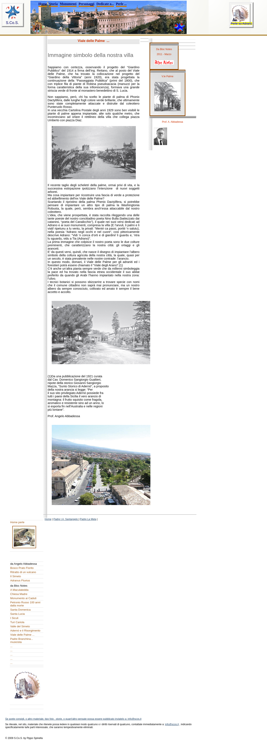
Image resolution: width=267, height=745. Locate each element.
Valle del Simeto (20, 626)
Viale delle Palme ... (22, 634)
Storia (53, 4)
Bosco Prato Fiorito (22, 567)
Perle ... (121, 4)
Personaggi (86, 4)
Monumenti (68, 4)
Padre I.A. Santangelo (66, 519)
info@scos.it (172, 724)
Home (42, 4)
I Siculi (14, 618)
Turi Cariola (17, 622)
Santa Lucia (17, 613)
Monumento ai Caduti (23, 598)
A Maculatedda (19, 589)
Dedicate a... (105, 4)
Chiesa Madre (18, 594)
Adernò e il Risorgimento (25, 630)
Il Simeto (15, 576)
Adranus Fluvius (20, 580)
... (11, 646)
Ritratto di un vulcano (23, 572)
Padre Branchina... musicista (21, 640)
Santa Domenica (20, 609)
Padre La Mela (88, 519)
